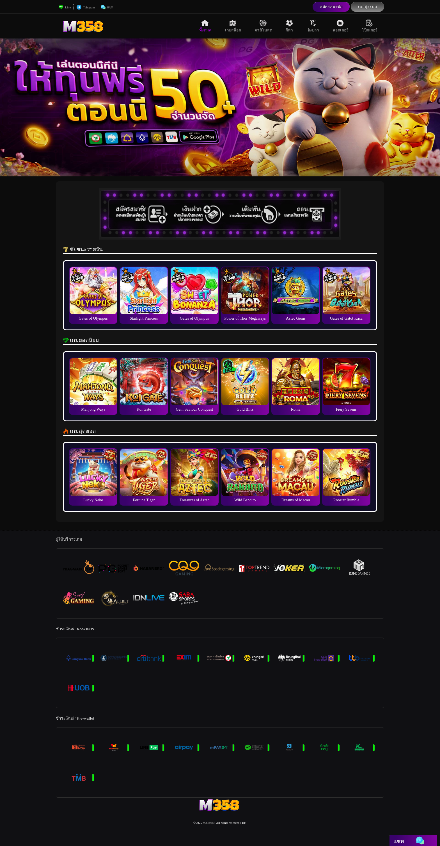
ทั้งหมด (205, 25)
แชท (107, 7)
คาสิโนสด (263, 25)
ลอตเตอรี (341, 25)
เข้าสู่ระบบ (367, 6)
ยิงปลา (313, 25)
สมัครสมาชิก (331, 6)
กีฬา (290, 25)
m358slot (209, 822)
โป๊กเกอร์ (369, 25)
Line (65, 7)
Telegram (86, 7)
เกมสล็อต (233, 25)
